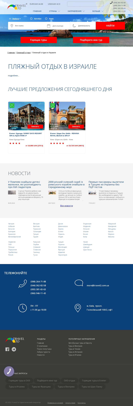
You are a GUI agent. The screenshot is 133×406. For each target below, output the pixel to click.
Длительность (84, 26)
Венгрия (36, 224)
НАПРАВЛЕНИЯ (76, 11)
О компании (42, 346)
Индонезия (87, 224)
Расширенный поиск (114, 19)
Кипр (85, 237)
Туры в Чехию (74, 349)
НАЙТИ (110, 25)
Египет (60, 231)
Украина (61, 244)
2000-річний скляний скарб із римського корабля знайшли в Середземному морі (66, 184)
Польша (11, 247)
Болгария (11, 231)
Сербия (36, 244)
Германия (37, 229)
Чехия (85, 242)
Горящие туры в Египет (94, 380)
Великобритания (14, 237)
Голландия (37, 231)
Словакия (36, 247)
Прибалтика (12, 252)
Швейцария (87, 244)
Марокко (111, 234)
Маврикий (112, 224)
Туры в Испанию (75, 352)
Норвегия (11, 242)
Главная (40, 343)
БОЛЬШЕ (98, 11)
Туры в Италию (74, 355)
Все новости (66, 205)
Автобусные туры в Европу (80, 343)
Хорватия (61, 252)
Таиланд (36, 252)
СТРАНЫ (54, 11)
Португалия (12, 250)
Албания (11, 226)
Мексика (111, 237)
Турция (61, 242)
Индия (60, 237)
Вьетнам (36, 226)
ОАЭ (10, 244)
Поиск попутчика (44, 349)
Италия (85, 231)
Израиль (61, 234)
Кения (85, 234)
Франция (61, 250)
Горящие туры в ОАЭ (19, 380)
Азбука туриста (43, 352)
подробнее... (13, 75)
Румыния (36, 242)
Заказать (35, 126)
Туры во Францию (41, 386)
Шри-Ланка (87, 250)
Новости (41, 355)
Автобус (37, 19)
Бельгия (11, 229)
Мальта (110, 231)
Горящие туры (38, 40)
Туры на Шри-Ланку (92, 386)
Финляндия (62, 247)
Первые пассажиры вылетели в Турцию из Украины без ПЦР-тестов (106, 184)
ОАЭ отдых (69, 380)
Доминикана (63, 226)
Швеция (86, 247)
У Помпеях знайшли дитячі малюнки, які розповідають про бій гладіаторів (24, 184)
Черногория (62, 255)
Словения (37, 250)
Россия (10, 255)
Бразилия (11, 234)
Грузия (35, 237)
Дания (60, 224)
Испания (86, 229)
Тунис (35, 255)
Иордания (86, 226)
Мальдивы (112, 229)
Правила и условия (55, 403)
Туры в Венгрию (75, 346)
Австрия (11, 224)
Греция (36, 234)
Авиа (51, 19)
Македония (112, 226)
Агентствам (70, 403)
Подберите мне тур (91, 40)
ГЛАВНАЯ (37, 11)
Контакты (82, 403)
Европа (60, 229)
